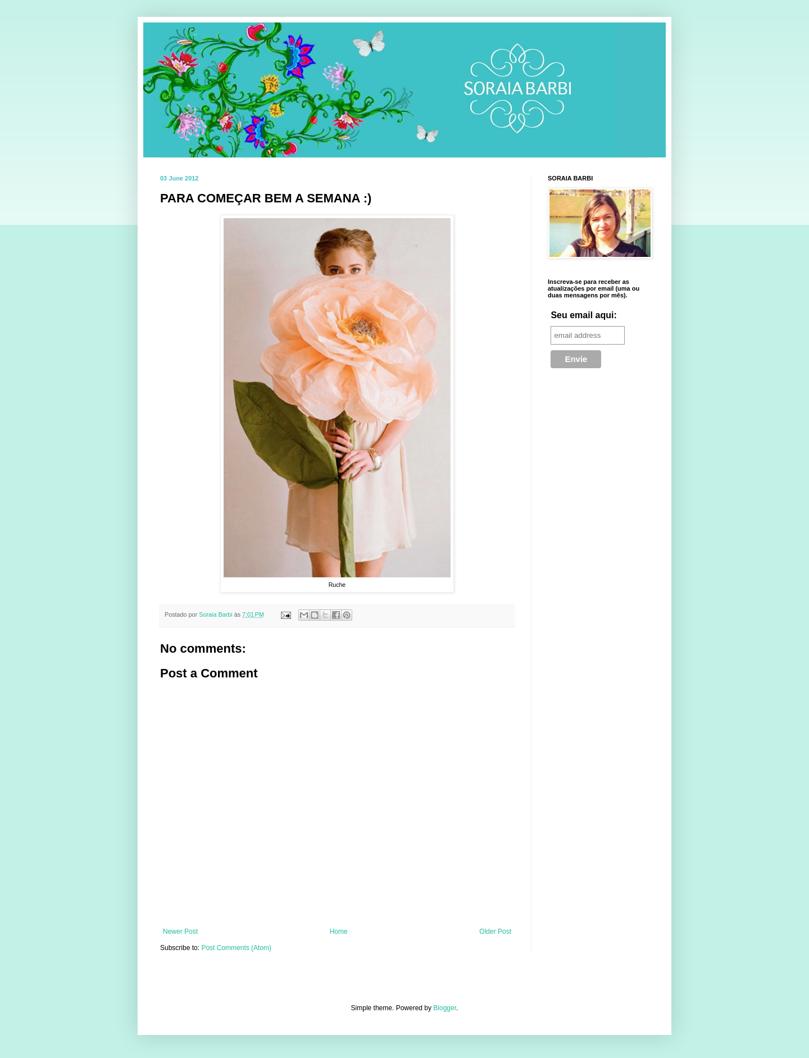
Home (339, 931)
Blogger (444, 1008)
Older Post (495, 931)
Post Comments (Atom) (236, 948)
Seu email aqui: (583, 315)
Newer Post (180, 931)
